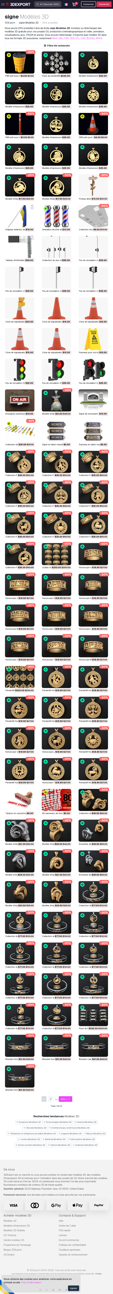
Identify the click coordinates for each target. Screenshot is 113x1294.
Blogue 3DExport (13, 1249)
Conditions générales (69, 1249)
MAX (54, 38)
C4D (83, 38)
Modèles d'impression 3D (17, 1225)
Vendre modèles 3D (14, 1240)
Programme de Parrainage (17, 1245)
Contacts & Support (72, 1215)
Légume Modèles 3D (70, 1133)
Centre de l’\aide (67, 1225)
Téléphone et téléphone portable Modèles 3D (32, 1133)
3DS (72, 38)
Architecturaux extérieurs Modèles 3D (69, 1128)
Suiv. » (65, 1099)
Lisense (63, 1235)
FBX (66, 38)
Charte (98, 1273)
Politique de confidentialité (72, 1245)
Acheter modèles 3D (17, 1215)
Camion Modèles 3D (59, 1145)
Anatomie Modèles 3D (85, 1145)
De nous (9, 1169)
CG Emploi (9, 1254)
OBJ (60, 38)
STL (77, 38)
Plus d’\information (31, 1282)
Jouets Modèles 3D (29, 1139)
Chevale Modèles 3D (34, 1128)
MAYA (99, 38)
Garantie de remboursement (73, 1254)
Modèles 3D (10, 1220)
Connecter (104, 4)
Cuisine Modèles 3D (85, 1122)
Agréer (73, 1288)
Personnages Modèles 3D (58, 1122)
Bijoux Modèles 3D (94, 1133)
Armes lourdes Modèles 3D (30, 1145)
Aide (61, 1220)
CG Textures (10, 1235)
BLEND (91, 38)
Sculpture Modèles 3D (28, 1122)
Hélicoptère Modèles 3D (81, 1139)
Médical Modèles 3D (54, 1139)
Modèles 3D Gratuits (14, 1230)
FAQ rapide (64, 1230)
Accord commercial (69, 1240)
